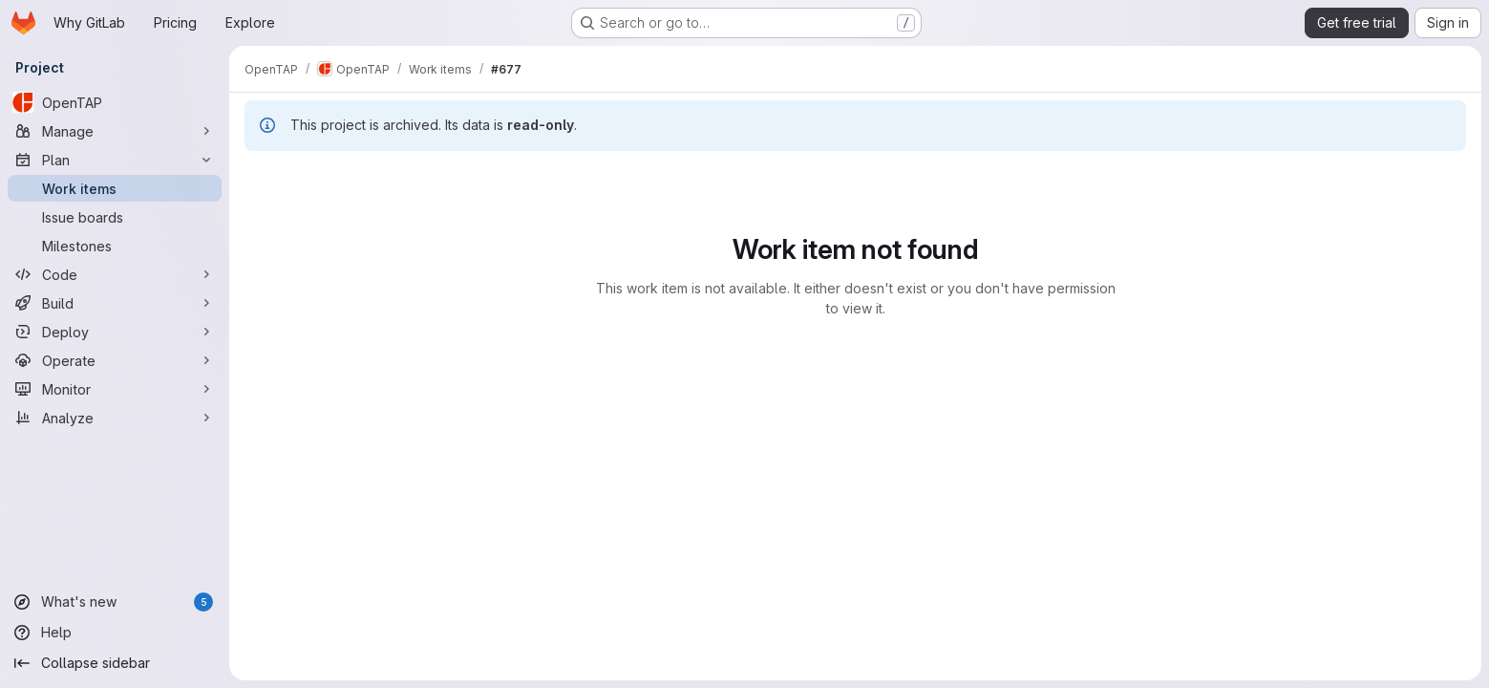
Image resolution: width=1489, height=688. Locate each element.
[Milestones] (115, 245)
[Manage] (115, 131)
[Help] (115, 632)
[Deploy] (115, 331)
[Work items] (115, 188)
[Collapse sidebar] (115, 663)
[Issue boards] (115, 217)
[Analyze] (115, 417)
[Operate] (115, 360)
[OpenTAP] (115, 102)
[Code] (115, 274)
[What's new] (115, 602)
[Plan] (115, 159)
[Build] (115, 303)
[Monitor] (115, 389)
